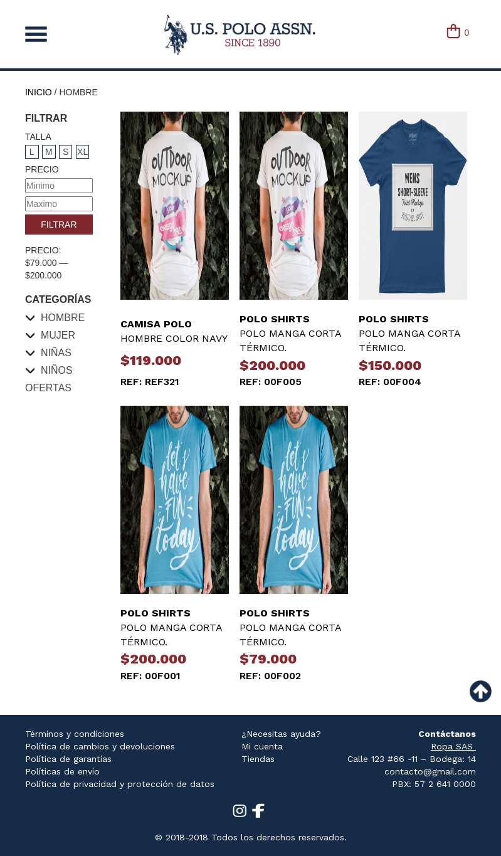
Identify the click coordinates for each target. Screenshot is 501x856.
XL (82, 152)
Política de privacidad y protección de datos (119, 784)
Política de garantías (68, 759)
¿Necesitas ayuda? (281, 734)
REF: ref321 (149, 382)
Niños (57, 370)
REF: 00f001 (150, 676)
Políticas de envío (62, 771)
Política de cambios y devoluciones (100, 746)
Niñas (56, 352)
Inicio (38, 92)
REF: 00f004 (390, 382)
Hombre (63, 317)
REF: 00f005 (271, 382)
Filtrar (58, 224)
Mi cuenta (262, 746)
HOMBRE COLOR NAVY (174, 330)
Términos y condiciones (74, 734)
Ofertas (48, 388)
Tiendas (258, 759)
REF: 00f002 (270, 676)
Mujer (58, 335)
